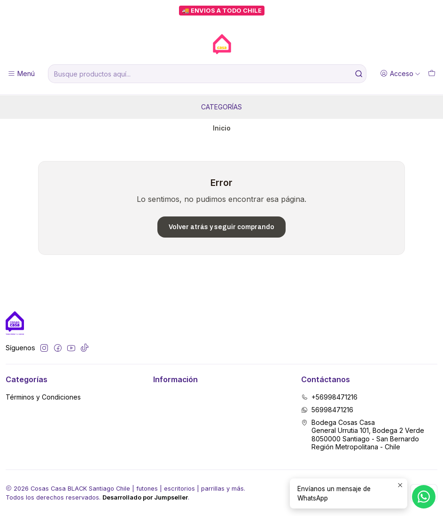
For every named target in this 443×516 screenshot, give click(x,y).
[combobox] (207, 73)
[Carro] (431, 74)
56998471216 (327, 410)
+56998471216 (329, 397)
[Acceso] (400, 74)
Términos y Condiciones (43, 397)
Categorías (221, 107)
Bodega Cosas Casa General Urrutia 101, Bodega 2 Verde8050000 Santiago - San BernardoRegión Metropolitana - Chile (362, 434)
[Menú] (21, 74)
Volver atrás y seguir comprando (221, 227)
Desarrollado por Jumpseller (145, 497)
